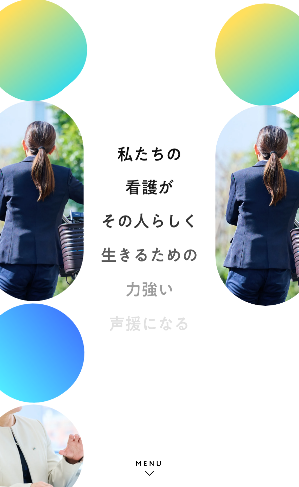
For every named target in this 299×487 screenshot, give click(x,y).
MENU (149, 463)
